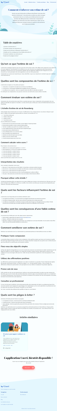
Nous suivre (29, 367)
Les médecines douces (5, 402)
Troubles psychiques (41, 2)
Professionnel (53, 2)
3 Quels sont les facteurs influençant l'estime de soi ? (15, 50)
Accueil (25, 2)
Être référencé (23, 394)
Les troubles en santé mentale (7, 404)
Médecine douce (32, 2)
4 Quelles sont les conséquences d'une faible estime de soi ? (17, 52)
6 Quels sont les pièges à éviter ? (11, 55)
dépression (28, 217)
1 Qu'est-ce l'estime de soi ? (9, 46)
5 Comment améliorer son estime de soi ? (13, 54)
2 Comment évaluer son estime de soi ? (12, 48)
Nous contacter (4, 397)
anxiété (21, 217)
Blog (48, 2)
